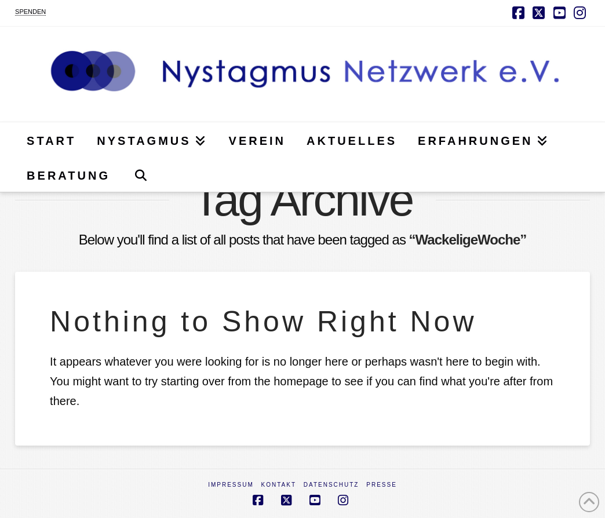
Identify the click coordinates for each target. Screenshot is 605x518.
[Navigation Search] (140, 174)
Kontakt (278, 484)
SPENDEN (30, 11)
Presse (381, 484)
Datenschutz (331, 484)
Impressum (231, 484)
